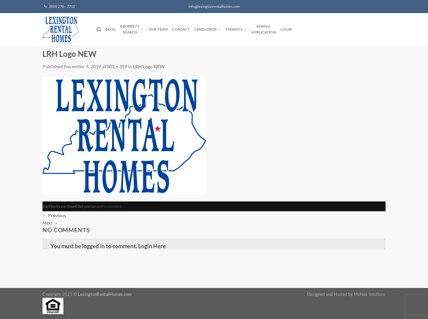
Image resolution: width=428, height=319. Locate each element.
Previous (54, 215)
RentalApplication (263, 29)
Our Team (158, 29)
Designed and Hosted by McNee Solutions (346, 294)
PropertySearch (132, 29)
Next (50, 223)
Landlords (207, 29)
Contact (181, 29)
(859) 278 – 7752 (59, 6)
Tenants (236, 29)
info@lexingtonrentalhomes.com (214, 6)
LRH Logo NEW (148, 66)
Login (286, 29)
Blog (111, 29)
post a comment (109, 206)
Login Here (152, 246)
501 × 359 (117, 66)
